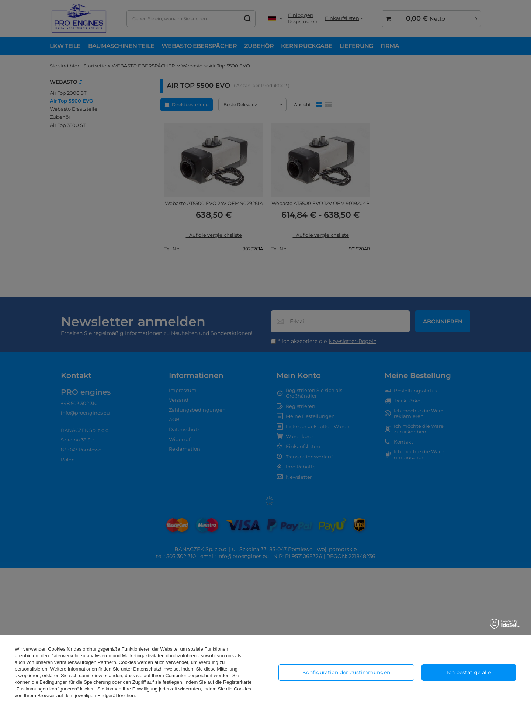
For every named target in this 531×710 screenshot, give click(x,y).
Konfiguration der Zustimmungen (346, 672)
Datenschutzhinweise (155, 669)
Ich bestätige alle (469, 672)
